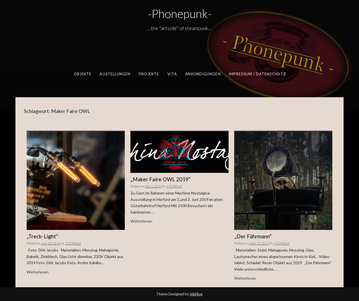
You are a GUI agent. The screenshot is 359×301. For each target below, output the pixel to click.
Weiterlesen (38, 272)
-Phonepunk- (180, 13)
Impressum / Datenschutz (257, 74)
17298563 (73, 243)
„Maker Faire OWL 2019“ (160, 179)
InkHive (196, 294)
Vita (172, 74)
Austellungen (115, 74)
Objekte (82, 74)
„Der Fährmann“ (253, 236)
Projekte (149, 74)
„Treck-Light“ (42, 236)
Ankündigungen (202, 74)
